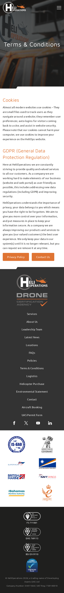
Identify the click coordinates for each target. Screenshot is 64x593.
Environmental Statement (32, 391)
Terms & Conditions (32, 368)
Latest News (32, 337)
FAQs (32, 352)
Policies (32, 360)
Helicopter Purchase (32, 383)
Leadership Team (32, 329)
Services (32, 313)
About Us (32, 321)
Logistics (31, 376)
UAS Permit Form (32, 415)
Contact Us (43, 257)
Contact (32, 399)
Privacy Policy (16, 257)
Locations (32, 345)
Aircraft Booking (32, 407)
